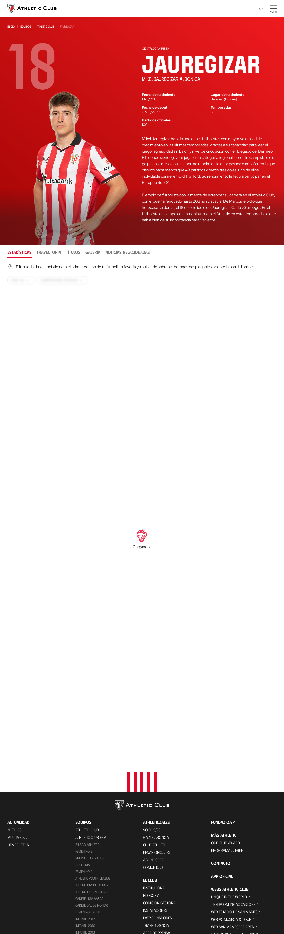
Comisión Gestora (159, 800)
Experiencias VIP (89, 899)
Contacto (220, 760)
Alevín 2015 (84, 856)
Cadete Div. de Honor (91, 802)
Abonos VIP (153, 757)
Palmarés (151, 873)
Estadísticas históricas (163, 895)
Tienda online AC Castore (97, 927)
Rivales (149, 888)
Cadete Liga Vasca (89, 796)
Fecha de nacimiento (159, 94)
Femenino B (84, 748)
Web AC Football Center (232, 869)
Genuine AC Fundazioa (94, 863)
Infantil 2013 (85, 829)
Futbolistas (153, 880)
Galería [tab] (92, 252)
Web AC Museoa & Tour (231, 816)
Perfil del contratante (163, 845)
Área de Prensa (156, 830)
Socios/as (152, 727)
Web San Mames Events (231, 839)
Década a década (158, 865)
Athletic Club (45, 26)
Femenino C (83, 769)
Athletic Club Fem (90, 734)
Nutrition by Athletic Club (234, 906)
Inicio (11, 26)
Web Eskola (221, 899)
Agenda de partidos (92, 871)
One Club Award (225, 740)
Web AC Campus (224, 876)
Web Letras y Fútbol (229, 861)
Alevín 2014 (84, 850)
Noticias (14, 727)
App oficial (222, 773)
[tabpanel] (142, 530)
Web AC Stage (222, 891)
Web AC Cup (220, 884)
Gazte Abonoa (156, 734)
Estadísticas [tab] (19, 252)
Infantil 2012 (85, 816)
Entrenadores (155, 910)
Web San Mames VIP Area (232, 824)
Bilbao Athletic (87, 742)
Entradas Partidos (92, 891)
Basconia (82, 762)
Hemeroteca (18, 742)
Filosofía (151, 792)
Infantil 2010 (85, 823)
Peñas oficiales (156, 749)
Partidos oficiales (156, 120)
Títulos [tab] (73, 252)
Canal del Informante (162, 837)
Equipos (25, 26)
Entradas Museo (90, 906)
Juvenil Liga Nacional (92, 789)
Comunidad (153, 764)
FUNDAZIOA (221, 719)
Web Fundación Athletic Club (236, 846)
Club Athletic (155, 742)
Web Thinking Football (231, 854)
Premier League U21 (90, 755)
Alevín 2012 (84, 843)
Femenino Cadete (88, 809)
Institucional (154, 785)
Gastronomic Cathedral (233, 831)
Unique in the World (229, 794)
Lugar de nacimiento (228, 94)
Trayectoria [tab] (49, 252)
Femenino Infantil (89, 836)
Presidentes (153, 903)
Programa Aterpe (227, 747)
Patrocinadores (157, 815)
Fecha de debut (154, 107)
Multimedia (17, 734)
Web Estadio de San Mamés (234, 809)
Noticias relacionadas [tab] (127, 252)
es (261, 8)
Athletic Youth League (92, 775)
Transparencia (156, 822)
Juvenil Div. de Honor (91, 782)
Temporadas (221, 107)
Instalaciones (155, 807)
